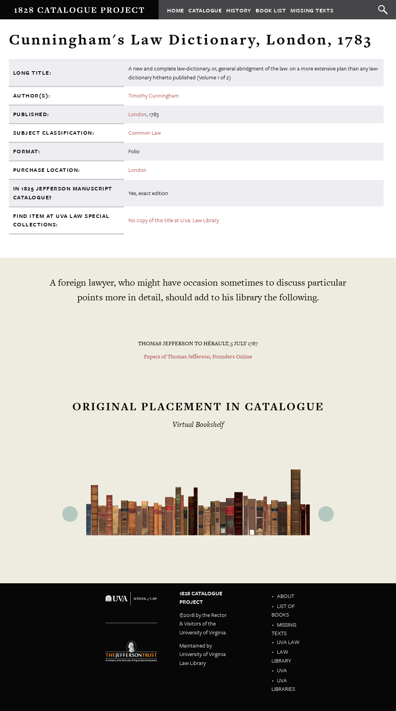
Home (175, 10)
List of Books (283, 610)
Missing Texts (312, 10)
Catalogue (205, 10)
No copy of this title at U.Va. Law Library (173, 220)
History (238, 10)
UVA (282, 670)
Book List (271, 10)
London (137, 114)
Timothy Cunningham (153, 95)
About (285, 596)
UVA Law (288, 642)
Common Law (144, 132)
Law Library (281, 656)
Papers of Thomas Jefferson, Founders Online (198, 356)
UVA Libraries (283, 684)
